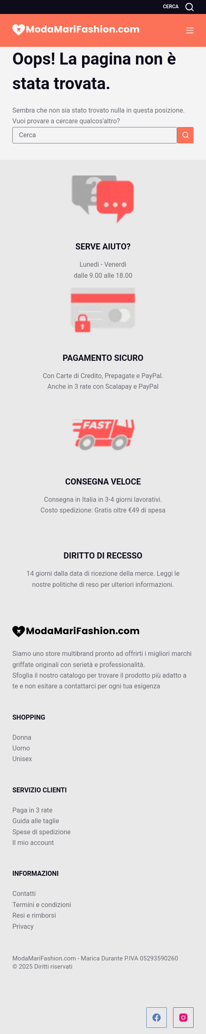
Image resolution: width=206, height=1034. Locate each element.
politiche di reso (75, 585)
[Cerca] (178, 7)
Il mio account (33, 843)
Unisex (22, 759)
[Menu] (190, 30)
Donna (21, 737)
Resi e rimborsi (34, 915)
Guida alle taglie (35, 821)
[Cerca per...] (94, 135)
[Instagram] (183, 1017)
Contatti (24, 894)
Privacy (23, 926)
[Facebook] (156, 1017)
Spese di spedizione (41, 832)
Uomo (21, 748)
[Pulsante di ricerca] (185, 135)
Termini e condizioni (41, 905)
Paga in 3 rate (32, 810)
